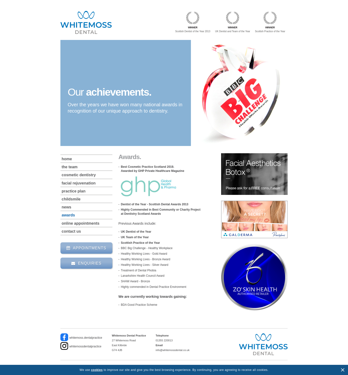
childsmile (71, 199)
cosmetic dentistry (79, 175)
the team (70, 167)
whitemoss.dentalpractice (85, 337)
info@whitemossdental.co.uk (172, 350)
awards (68, 215)
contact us (71, 231)
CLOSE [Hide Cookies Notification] (342, 369)
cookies (97, 370)
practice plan (74, 191)
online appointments (80, 223)
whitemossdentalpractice (85, 346)
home (67, 159)
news (66, 207)
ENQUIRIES (86, 263)
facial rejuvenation (79, 183)
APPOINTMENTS (86, 248)
